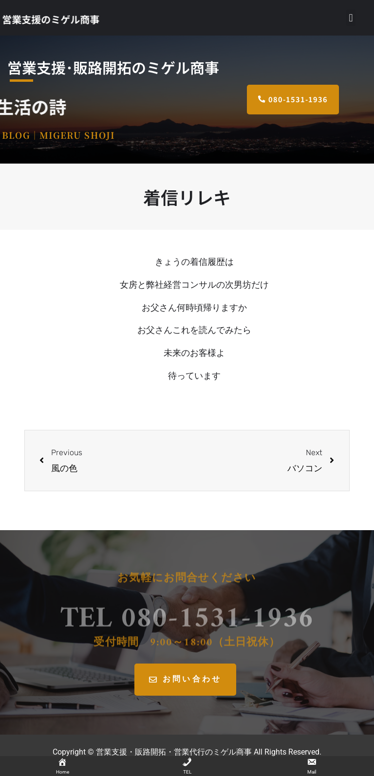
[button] (350, 18)
